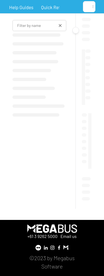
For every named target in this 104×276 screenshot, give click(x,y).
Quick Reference (57, 7)
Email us (68, 236)
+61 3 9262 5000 (43, 236)
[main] (87, 111)
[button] (89, 6)
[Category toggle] (75, 30)
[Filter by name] (39, 25)
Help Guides (21, 7)
